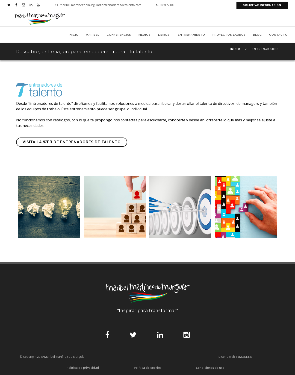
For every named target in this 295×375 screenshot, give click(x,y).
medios (145, 34)
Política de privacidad (83, 368)
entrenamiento (191, 34)
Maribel (92, 34)
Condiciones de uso (210, 368)
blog (257, 34)
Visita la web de (72, 142)
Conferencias (119, 34)
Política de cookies (147, 368)
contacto (278, 34)
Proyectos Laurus (229, 34)
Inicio (74, 34)
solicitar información (262, 5)
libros (164, 34)
